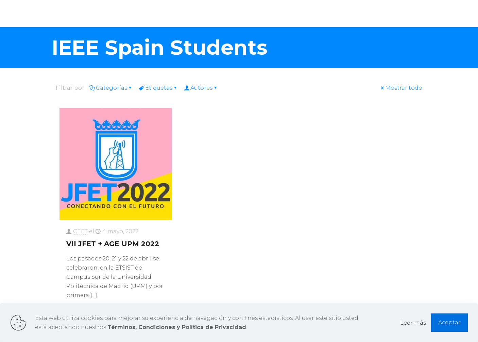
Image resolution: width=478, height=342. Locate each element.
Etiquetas (158, 88)
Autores (201, 88)
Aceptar (449, 322)
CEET (80, 231)
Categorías (111, 88)
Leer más (413, 323)
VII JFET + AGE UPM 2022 (112, 244)
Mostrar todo (401, 88)
